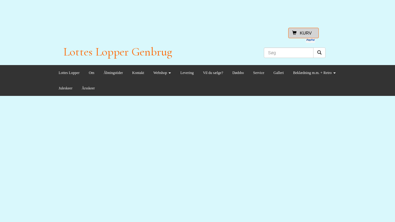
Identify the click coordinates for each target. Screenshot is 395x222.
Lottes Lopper (69, 73)
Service (258, 73)
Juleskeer (66, 88)
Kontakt (138, 73)
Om (91, 73)
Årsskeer (88, 88)
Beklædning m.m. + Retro (314, 73)
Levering (186, 73)
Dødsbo (238, 73)
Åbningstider (113, 73)
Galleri (278, 73)
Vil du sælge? (213, 73)
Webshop (162, 73)
